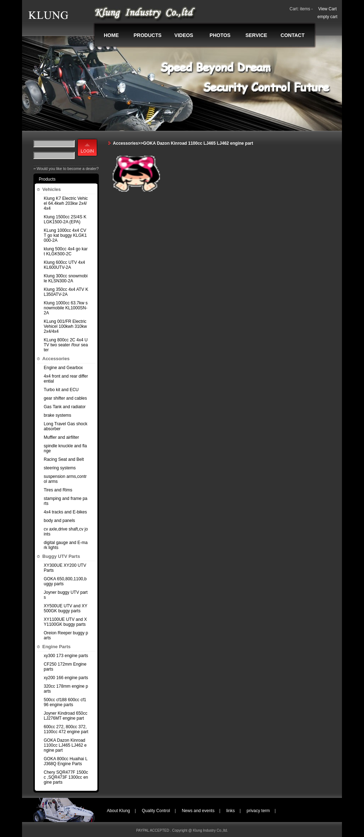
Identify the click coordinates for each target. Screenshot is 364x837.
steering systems (60, 467)
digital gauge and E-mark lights (65, 545)
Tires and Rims (58, 489)
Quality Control (156, 810)
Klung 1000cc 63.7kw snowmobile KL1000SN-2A (65, 307)
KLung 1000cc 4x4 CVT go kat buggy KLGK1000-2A (65, 235)
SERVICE (256, 35)
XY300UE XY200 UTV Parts (65, 568)
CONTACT (292, 35)
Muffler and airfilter (61, 437)
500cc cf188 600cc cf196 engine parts (65, 702)
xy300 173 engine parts (66, 655)
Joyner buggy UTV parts (65, 595)
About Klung (118, 810)
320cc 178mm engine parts (66, 689)
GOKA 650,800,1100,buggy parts (65, 581)
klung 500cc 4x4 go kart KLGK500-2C (65, 251)
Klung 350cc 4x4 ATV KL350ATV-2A (66, 292)
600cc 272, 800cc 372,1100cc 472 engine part (66, 729)
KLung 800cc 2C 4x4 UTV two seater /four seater (66, 344)
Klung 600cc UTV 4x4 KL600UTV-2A (64, 265)
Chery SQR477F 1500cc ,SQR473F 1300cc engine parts (66, 777)
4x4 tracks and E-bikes (65, 512)
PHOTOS (220, 35)
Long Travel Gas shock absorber (65, 426)
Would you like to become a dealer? (68, 168)
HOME (111, 35)
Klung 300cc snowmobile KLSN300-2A (65, 278)
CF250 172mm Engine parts (65, 667)
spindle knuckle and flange (65, 448)
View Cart (327, 8)
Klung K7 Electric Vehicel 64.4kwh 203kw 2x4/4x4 (66, 203)
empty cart (327, 16)
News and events (198, 810)
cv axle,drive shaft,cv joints (66, 532)
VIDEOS (184, 35)
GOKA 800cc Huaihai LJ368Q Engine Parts (65, 761)
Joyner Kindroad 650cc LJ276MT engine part (65, 716)
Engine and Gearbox (63, 367)
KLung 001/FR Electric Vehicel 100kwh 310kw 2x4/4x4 (65, 326)
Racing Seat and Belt (64, 459)
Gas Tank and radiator (65, 406)
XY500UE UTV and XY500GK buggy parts (65, 608)
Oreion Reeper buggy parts (66, 635)
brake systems (57, 415)
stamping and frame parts (65, 501)
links (230, 810)
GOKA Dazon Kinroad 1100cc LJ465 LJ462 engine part (65, 745)
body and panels (59, 520)
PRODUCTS (148, 35)
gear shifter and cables (65, 398)
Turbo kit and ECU (61, 389)
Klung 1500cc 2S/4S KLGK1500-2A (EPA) (65, 219)
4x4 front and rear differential (66, 379)
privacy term (258, 810)
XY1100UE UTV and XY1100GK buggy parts (65, 622)
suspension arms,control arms (65, 479)
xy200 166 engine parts (66, 677)
